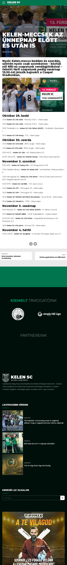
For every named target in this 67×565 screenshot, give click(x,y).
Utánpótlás (52, 27)
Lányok (28, 27)
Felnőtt (6, 27)
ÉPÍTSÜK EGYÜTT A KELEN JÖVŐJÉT (39, 444)
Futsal (18, 27)
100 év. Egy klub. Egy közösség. (37, 466)
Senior (39, 27)
